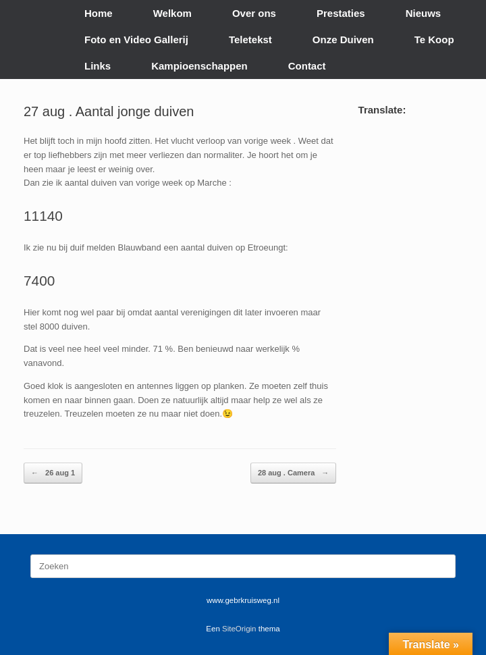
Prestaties (341, 13)
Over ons (254, 13)
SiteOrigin (239, 629)
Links (97, 66)
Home (98, 13)
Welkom (172, 13)
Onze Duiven (343, 39)
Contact (307, 66)
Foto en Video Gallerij (136, 39)
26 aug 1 (53, 473)
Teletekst (250, 39)
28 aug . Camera (293, 473)
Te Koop (434, 39)
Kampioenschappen (199, 66)
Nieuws (423, 13)
